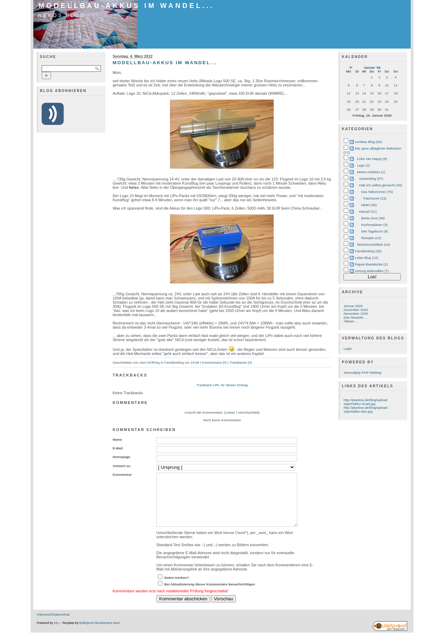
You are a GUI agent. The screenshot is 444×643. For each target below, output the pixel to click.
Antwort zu (121, 466)
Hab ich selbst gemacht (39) (380, 185)
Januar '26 (372, 67)
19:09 (194, 362)
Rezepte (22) (371, 238)
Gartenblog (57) (371, 178)
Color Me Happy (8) (372, 159)
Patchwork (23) (374, 198)
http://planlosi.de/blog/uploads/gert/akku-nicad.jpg (365, 402)
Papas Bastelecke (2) (371, 264)
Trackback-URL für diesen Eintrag (222, 385)
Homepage (121, 457)
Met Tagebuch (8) (374, 231)
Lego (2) (363, 165)
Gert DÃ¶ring (149, 362)
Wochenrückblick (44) (373, 244)
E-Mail (118, 448)
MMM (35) (369, 205)
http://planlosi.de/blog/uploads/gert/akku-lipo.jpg (365, 409)
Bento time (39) (373, 218)
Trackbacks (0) (240, 362)
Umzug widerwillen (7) (372, 271)
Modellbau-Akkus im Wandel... (126, 5)
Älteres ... (350, 321)
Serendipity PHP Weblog (362, 372)
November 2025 (355, 313)
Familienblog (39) (368, 251)
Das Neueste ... (355, 317)
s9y (56, 633)
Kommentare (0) (214, 362)
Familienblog (173, 362)
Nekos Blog (62, 15)
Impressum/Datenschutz (53, 625)
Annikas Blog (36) (368, 142)
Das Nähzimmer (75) (377, 192)
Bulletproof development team (99, 633)
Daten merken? (176, 588)
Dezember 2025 (355, 310)
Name (117, 439)
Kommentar (122, 474)
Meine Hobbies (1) (371, 172)
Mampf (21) (368, 211)
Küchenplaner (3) (374, 225)
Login (347, 348)
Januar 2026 (352, 306)
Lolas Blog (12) (366, 258)
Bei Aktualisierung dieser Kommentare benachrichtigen (209, 595)
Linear (230, 412)
